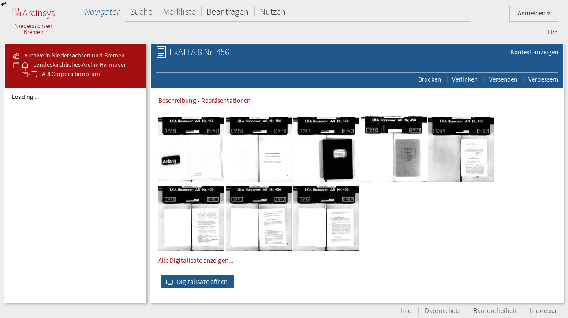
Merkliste (179, 11)
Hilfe (551, 33)
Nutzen (273, 11)
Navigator (102, 11)
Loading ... (25, 97)
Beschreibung (177, 100)
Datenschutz (442, 311)
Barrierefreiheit (495, 311)
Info (406, 311)
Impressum (546, 311)
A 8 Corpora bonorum (65, 74)
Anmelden (534, 13)
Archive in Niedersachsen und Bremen (68, 56)
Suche (141, 11)
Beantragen (227, 11)
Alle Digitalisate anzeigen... (196, 260)
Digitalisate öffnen (195, 281)
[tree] (75, 195)
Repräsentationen (225, 100)
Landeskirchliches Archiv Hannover (73, 65)
